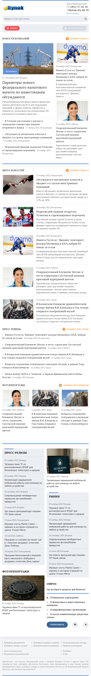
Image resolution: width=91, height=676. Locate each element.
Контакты (67, 651)
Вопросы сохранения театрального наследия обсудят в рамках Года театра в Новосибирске (74, 418)
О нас (65, 654)
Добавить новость (77, 38)
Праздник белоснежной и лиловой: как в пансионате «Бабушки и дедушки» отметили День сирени (23, 558)
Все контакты (73, 13)
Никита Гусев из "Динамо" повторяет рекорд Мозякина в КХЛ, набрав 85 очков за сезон (72, 75)
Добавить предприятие (14, 642)
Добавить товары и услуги (15, 645)
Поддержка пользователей (16, 654)
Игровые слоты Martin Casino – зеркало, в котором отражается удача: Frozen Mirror (21, 526)
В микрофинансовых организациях (68, 609)
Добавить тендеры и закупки (46, 642)
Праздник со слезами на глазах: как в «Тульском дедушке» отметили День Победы (23, 542)
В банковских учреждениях (64, 597)
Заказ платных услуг (13, 651)
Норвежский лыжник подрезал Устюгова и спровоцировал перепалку (27, 148)
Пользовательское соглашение (76, 642)
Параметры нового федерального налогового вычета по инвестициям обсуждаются (24, 89)
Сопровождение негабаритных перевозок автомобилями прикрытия (21, 498)
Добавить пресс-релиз (75, 329)
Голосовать (57, 624)
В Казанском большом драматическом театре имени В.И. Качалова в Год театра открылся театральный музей (62, 307)
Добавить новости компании (46, 645)
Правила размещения (72, 645)
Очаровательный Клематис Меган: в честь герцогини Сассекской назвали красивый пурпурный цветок (72, 134)
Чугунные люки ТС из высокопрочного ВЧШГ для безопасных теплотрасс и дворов (22, 467)
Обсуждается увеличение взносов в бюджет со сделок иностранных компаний (27, 135)
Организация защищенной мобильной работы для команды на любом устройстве (23, 482)
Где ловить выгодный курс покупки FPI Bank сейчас (23, 513)
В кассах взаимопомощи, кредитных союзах (67, 616)
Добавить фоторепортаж (74, 385)
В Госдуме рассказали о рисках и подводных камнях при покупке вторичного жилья (22, 124)
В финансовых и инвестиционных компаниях (66, 604)
